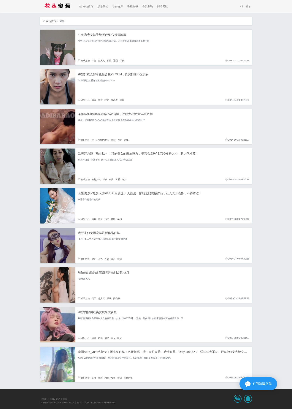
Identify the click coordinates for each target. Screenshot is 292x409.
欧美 (111, 179)
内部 (100, 338)
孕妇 (119, 219)
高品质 (116, 298)
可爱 (117, 179)
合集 (126, 140)
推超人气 (96, 179)
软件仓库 (117, 6)
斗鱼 (94, 60)
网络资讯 (162, 6)
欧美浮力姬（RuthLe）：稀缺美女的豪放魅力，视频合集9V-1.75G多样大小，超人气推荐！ (138, 153)
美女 (113, 338)
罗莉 (109, 60)
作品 (120, 140)
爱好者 (114, 100)
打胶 (106, 100)
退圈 (115, 60)
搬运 (100, 219)
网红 (106, 338)
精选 (106, 219)
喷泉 (119, 338)
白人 (124, 179)
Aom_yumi (109, 377)
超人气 (101, 60)
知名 (113, 258)
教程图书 (132, 6)
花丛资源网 (61, 399)
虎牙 (94, 258)
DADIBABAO (102, 140)
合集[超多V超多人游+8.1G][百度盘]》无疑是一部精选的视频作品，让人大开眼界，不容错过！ (140, 193)
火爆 (106, 258)
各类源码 (147, 6)
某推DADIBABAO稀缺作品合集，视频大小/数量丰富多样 (115, 114)
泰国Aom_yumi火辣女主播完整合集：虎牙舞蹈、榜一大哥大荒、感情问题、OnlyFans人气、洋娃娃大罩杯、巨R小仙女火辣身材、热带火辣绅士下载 (176, 351)
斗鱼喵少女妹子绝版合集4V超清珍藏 (102, 34)
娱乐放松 (103, 6)
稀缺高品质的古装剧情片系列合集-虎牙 (104, 272)
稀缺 (122, 60)
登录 (248, 6)
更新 (100, 100)
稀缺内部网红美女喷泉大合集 (97, 312)
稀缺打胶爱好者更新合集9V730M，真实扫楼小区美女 (113, 74)
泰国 (100, 377)
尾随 (122, 100)
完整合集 (128, 377)
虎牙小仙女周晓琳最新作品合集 (99, 233)
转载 (94, 219)
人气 (100, 258)
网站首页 (86, 6)
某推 (94, 377)
